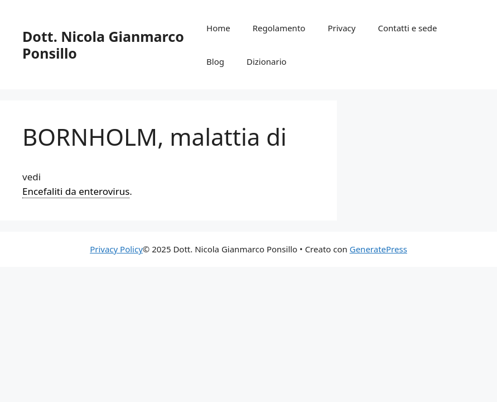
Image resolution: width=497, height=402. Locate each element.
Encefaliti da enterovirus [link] (75, 191)
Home (218, 28)
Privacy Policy (116, 249)
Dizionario (267, 61)
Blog (215, 61)
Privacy (341, 28)
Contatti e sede (407, 28)
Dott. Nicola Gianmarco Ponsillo (103, 45)
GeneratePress (378, 249)
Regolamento (279, 28)
